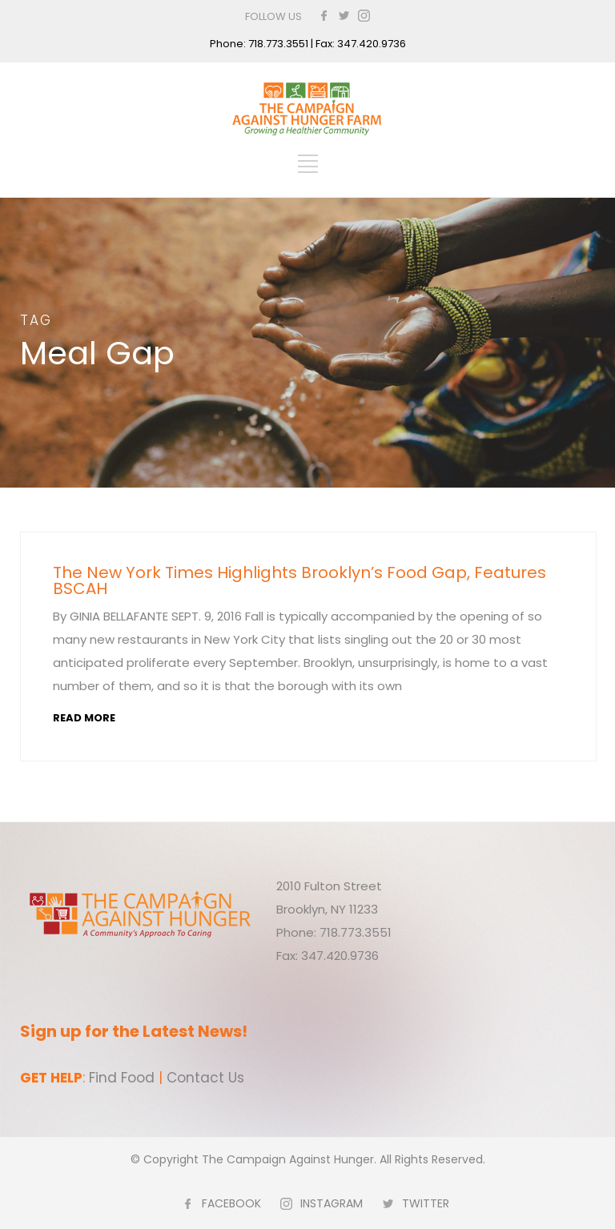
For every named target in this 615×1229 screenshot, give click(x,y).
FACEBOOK (231, 1203)
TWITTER (425, 1203)
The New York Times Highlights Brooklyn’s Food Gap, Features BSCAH (299, 580)
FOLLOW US (273, 16)
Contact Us (205, 1077)
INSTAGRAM (331, 1203)
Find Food (122, 1077)
